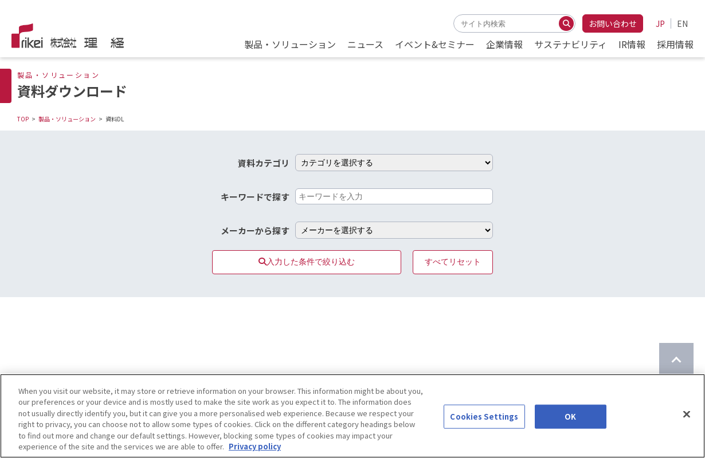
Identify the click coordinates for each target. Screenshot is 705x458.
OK (570, 425)
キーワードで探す (255, 196)
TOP (23, 118)
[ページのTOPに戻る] (676, 360)
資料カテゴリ (263, 163)
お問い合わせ (613, 23)
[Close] (686, 423)
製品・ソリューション (67, 118)
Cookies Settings (484, 425)
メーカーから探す (255, 230)
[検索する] (566, 23)
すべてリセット (453, 261)
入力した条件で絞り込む (306, 261)
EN (682, 23)
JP (660, 23)
